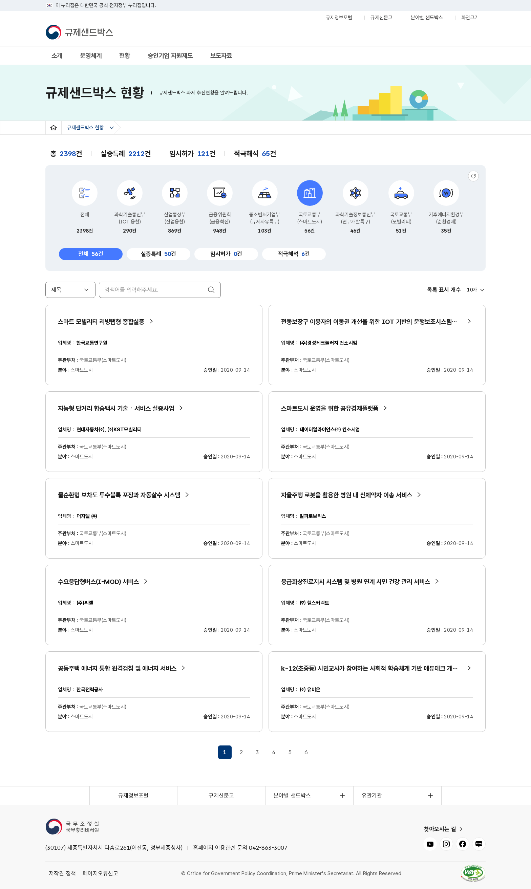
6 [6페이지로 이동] (306, 752)
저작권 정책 (62, 873)
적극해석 (291, 254)
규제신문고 (381, 18)
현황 (124, 56)
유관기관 (372, 795)
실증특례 (156, 254)
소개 (56, 56)
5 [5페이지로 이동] (290, 752)
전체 (95, 253)
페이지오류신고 (100, 873)
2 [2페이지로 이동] (241, 752)
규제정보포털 (339, 18)
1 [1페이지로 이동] (225, 752)
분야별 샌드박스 (427, 19)
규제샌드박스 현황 (85, 128)
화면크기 (471, 19)
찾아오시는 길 (440, 829)
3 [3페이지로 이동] (257, 752)
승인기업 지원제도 (170, 56)
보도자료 (221, 56)
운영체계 (91, 56)
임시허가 (223, 254)
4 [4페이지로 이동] (273, 752)
